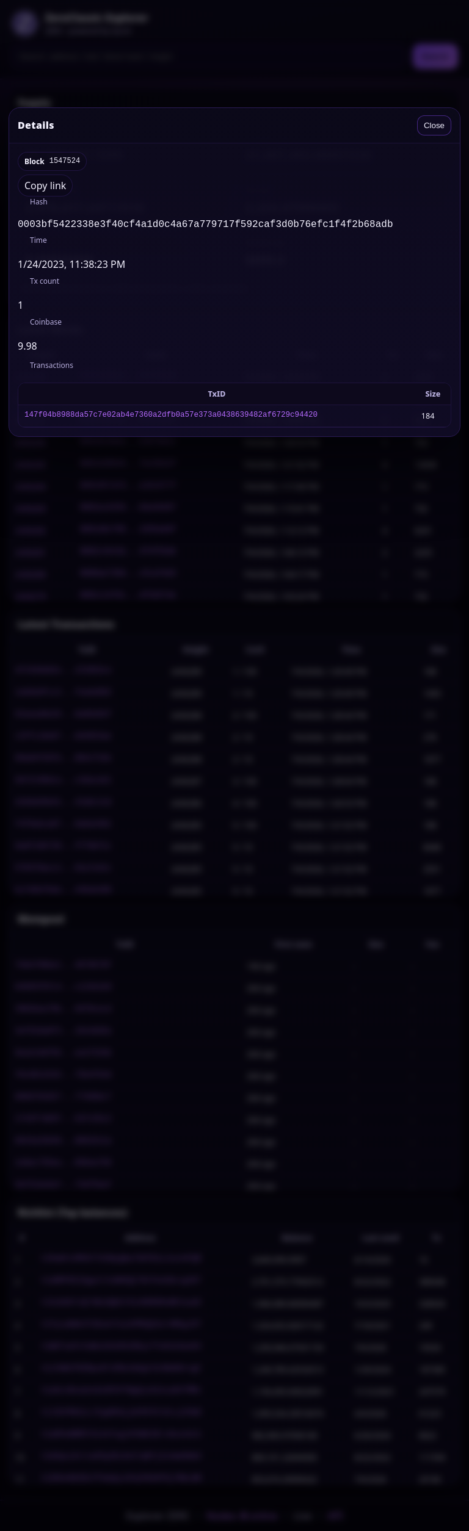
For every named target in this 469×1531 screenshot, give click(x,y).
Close (434, 125)
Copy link (45, 185)
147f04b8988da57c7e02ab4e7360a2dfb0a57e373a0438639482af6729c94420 (171, 418)
